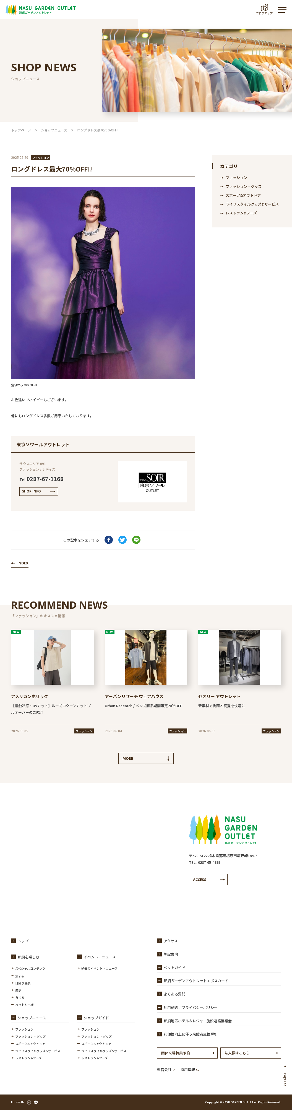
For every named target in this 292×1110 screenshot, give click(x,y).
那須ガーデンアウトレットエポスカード (196, 980)
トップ (23, 940)
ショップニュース (54, 130)
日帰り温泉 (22, 983)
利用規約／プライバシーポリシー (191, 1007)
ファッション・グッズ (244, 186)
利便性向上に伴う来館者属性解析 (191, 1034)
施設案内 (171, 954)
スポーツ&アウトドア (243, 195)
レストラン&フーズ (241, 213)
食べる (19, 997)
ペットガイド (174, 967)
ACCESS (199, 879)
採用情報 (190, 1069)
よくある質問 (174, 994)
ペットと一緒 (24, 1004)
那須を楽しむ (28, 956)
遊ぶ (18, 990)
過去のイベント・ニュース (99, 968)
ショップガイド (96, 1017)
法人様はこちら (237, 1052)
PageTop (285, 1079)
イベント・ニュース (100, 956)
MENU (279, 10)
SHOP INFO (31, 491)
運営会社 (166, 1069)
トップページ (21, 130)
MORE (127, 758)
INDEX (22, 563)
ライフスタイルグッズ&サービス (252, 204)
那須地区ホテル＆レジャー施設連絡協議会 (198, 1020)
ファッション (236, 177)
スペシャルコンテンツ (30, 968)
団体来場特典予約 (175, 1052)
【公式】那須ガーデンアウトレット (40, 9)
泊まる (19, 976)
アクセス (171, 940)
